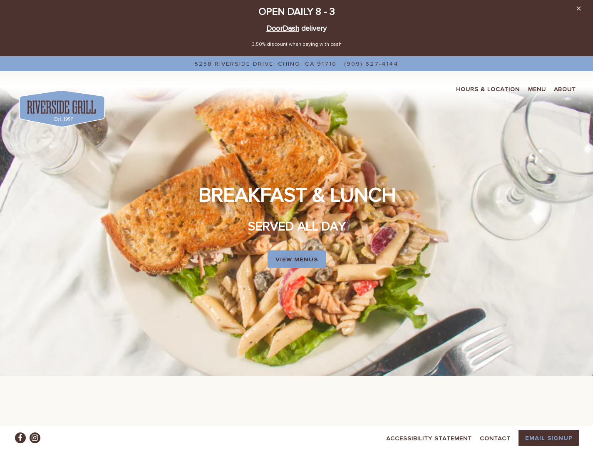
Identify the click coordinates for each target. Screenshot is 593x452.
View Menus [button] (296, 249)
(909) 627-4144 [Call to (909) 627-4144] (371, 63)
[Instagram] (35, 437)
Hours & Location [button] (488, 88)
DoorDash (282, 28)
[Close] (578, 8)
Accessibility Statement (429, 438)
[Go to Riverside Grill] (266, 63)
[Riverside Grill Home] (62, 108)
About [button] (565, 88)
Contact (495, 438)
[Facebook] (20, 437)
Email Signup (549, 437)
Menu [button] (537, 88)
